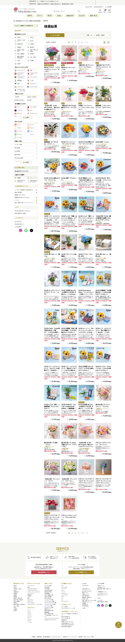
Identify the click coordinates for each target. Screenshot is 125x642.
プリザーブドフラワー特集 (50, 602)
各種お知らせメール (86, 601)
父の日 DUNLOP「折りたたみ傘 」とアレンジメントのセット (103, 180)
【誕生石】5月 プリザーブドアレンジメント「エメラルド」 (103, 67)
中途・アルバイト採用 (89, 636)
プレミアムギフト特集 (49, 601)
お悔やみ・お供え (17, 588)
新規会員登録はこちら (44, 572)
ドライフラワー (31, 593)
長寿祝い (16, 602)
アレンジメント (31, 585)
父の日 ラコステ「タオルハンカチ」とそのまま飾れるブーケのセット (103, 368)
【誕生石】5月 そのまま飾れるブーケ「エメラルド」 (69, 107)
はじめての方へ (89, 6)
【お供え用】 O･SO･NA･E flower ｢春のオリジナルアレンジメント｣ (85, 444)
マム (62, 590)
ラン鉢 (29, 596)
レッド (29, 609)
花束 (29, 587)
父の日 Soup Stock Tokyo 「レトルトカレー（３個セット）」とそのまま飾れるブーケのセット (86, 294)
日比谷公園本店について (67, 623)
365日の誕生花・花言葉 (20, 213)
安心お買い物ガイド (99, 6)
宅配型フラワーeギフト (20, 195)
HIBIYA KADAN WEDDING (67, 624)
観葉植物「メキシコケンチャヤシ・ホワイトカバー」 (103, 107)
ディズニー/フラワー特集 (50, 604)
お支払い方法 (85, 598)
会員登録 (84, 603)
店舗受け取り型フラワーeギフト (26, 197)
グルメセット (30, 599)
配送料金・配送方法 (86, 597)
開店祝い (16, 596)
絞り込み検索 (55, 35)
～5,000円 (16, 97)
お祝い (15, 607)
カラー (62, 596)
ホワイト (29, 620)
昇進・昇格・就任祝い (18, 599)
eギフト (39, 15)
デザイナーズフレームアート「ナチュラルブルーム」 (69, 517)
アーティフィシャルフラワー (34, 591)
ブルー (29, 617)
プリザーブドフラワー (32, 590)
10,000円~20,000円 (18, 100)
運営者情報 (39, 636)
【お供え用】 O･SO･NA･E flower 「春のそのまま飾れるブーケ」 (52, 107)
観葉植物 (29, 595)
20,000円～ (29, 100)
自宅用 (15, 610)
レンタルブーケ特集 (49, 599)
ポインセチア (64, 587)
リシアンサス (64, 595)
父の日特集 (47, 588)
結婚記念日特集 (48, 591)
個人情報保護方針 (47, 636)
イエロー (29, 612)
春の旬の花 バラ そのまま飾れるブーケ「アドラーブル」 (69, 444)
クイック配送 (64, 606)
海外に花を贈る (26, 192)
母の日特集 (47, 587)
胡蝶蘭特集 (47, 612)
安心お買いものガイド (87, 591)
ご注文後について (101, 587)
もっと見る (26, 117)
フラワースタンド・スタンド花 (34, 604)
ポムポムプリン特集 (49, 607)
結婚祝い (16, 595)
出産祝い (16, 593)
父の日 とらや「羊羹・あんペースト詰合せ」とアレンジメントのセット (69, 218)
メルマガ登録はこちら (81, 572)
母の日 (50, 15)
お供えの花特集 (48, 596)
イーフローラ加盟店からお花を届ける (26, 189)
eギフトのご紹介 (65, 618)
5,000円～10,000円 (31, 97)
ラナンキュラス (64, 601)
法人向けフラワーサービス (50, 619)
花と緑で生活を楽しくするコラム (22, 210)
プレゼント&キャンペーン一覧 (68, 608)
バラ (62, 585)
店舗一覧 (93, 15)
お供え (59, 15)
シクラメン (63, 588)
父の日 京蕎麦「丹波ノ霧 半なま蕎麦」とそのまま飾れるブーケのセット (69, 330)
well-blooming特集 (48, 590)
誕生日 (30, 15)
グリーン (29, 619)
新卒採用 (80, 636)
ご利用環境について (101, 591)
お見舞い (16, 609)
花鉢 (29, 598)
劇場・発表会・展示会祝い (19, 604)
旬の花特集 (47, 593)
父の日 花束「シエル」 (103, 142)
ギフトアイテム (31, 602)
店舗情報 (64, 620)
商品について (85, 592)
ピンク (29, 611)
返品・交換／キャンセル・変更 (89, 600)
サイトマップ (74, 636)
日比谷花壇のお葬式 (66, 626)
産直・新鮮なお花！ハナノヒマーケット (26, 202)
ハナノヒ (26, 200)
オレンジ (29, 614)
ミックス (29, 622)
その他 (83, 608)
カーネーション (64, 593)
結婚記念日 (70, 15)
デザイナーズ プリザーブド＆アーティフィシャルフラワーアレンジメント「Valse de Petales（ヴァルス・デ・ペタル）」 (86, 482)
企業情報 (33, 636)
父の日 (15, 590)
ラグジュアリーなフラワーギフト (52, 618)
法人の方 (81, 15)
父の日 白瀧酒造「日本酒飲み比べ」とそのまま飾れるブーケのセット (103, 292)
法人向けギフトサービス (21, 171)
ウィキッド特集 (48, 585)
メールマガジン (85, 606)
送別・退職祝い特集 (49, 595)
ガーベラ (63, 591)
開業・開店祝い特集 (49, 610)
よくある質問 (108, 6)
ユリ (62, 599)
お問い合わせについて (102, 594)
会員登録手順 (85, 605)
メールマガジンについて (102, 593)
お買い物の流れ (85, 595)
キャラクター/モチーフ (33, 588)
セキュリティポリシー (57, 636)
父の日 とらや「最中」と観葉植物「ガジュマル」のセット (52, 406)
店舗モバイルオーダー (67, 621)
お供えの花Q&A (48, 598)
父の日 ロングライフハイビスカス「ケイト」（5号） (52, 292)
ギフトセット (30, 601)
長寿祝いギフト (48, 609)
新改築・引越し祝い (18, 598)
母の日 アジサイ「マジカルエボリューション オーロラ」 (52, 69)
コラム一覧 (99, 600)
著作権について (66, 636)
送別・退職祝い (17, 601)
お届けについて (85, 594)
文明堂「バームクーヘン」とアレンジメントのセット (86, 107)
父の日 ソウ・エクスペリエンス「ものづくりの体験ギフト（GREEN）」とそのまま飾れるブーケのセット (52, 370)
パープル (29, 616)
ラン (62, 598)
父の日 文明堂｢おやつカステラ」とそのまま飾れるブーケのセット (86, 368)
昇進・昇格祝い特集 (49, 613)
